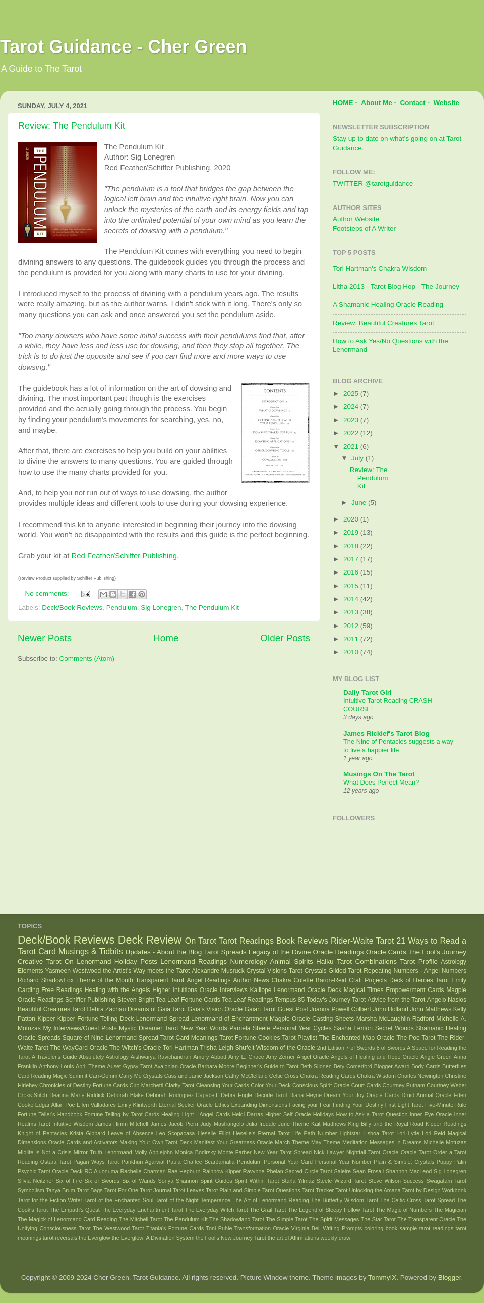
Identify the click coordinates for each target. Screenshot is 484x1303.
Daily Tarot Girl (367, 692)
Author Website (356, 219)
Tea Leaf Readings (247, 999)
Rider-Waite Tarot (362, 940)
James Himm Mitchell (121, 1124)
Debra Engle (236, 1095)
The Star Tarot (378, 1219)
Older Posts (285, 638)
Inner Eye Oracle (431, 1114)
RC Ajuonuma (101, 1171)
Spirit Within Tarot (256, 1181)
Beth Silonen (316, 1066)
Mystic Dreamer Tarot (148, 1028)
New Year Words (203, 1028)
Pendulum (121, 607)
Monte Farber (234, 1152)
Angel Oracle (313, 1057)
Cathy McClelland (246, 1076)
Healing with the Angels (117, 990)
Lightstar (350, 1133)
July (358, 458)
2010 (351, 652)
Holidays (323, 1114)
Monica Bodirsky (195, 1152)
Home (165, 638)
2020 (351, 519)
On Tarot (200, 940)
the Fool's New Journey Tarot (231, 1238)
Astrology (453, 961)
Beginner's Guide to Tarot (267, 1066)
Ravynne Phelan (263, 1171)
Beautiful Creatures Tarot (51, 1009)
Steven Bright (135, 999)
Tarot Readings (246, 940)
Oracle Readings (338, 952)
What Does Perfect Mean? (381, 782)
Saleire (342, 1171)
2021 (351, 446)
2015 (351, 586)
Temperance (215, 1200)
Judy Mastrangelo (222, 1124)
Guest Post (293, 1009)
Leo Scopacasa (175, 1133)
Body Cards (425, 1066)
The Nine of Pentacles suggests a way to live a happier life (398, 746)
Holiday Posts (135, 961)
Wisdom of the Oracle (285, 1047)
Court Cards (366, 1085)
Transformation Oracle (261, 1228)
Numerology (248, 961)
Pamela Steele (249, 1028)
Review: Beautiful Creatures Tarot (383, 323)
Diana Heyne (305, 1095)
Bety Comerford (353, 1066)
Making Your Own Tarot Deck (155, 1142)
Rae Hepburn (183, 1171)
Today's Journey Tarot (336, 999)
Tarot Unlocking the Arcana (368, 1190)
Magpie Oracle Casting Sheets (312, 1018)
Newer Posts (45, 638)
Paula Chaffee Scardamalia (200, 1162)
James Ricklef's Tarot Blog (386, 733)
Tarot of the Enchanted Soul (118, 1200)
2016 (351, 572)
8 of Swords (391, 1048)
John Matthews (431, 1009)
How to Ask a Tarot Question (371, 1114)
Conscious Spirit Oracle (321, 1085)
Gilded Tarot (345, 970)
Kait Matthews (328, 1124)
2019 (351, 532)
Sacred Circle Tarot (308, 1171)
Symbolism (31, 1190)
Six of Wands (139, 1181)
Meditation (355, 1142)
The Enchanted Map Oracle (357, 1037)
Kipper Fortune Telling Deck (95, 1018)
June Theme (293, 1124)
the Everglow (94, 1238)
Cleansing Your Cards (222, 1085)
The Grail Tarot (268, 1210)
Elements (30, 970)
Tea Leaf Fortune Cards (188, 999)
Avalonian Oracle (175, 1066)
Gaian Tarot (260, 1009)
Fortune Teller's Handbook (50, 1114)
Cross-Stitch (32, 1095)
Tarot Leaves (188, 1190)
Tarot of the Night (176, 1200)
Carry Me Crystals (141, 1076)
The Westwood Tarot (118, 1228)
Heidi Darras (247, 1114)
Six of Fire (69, 1181)
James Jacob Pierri (174, 1124)
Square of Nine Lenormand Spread (110, 1037)
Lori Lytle (407, 1133)
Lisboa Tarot (378, 1133)
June (359, 502)
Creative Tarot (39, 961)
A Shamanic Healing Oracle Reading (388, 304)
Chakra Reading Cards (327, 1076)
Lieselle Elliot (214, 1133)
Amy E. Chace (246, 1057)
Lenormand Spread (162, 1018)
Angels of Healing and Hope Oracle (374, 1057)
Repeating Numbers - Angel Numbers (415, 970)
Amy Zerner (280, 1057)
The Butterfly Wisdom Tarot (344, 1200)
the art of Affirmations (293, 1238)
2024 (351, 406)
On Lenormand (88, 961)
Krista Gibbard (87, 1133)
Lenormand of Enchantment (229, 1018)
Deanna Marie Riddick (76, 1095)
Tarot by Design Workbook (434, 1190)
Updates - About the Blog (163, 952)
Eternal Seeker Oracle (186, 1105)
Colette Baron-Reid (319, 980)
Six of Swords (102, 1181)
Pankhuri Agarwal (143, 1162)
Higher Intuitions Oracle (184, 990)
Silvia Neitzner (35, 1181)
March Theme (292, 1142)
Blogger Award (392, 1066)
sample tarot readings (427, 1228)
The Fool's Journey (437, 952)
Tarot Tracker (318, 1190)
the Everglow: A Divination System (153, 1238)
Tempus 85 (290, 999)
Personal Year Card (288, 1162)
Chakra (281, 980)
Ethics (222, 1105)
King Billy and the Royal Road (385, 1124)
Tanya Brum (60, 1190)
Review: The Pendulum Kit (71, 126)
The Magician (450, 1210)
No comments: (48, 593)
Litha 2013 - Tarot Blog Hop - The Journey (396, 286)
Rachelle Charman (143, 1171)
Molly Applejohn (153, 1152)
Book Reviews (302, 940)
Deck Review (150, 939)
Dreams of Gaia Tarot (157, 1009)
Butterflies (454, 1066)
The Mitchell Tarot (140, 1219)
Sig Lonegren (161, 607)
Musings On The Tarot (379, 774)
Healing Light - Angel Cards (195, 1114)
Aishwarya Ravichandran (161, 1057)
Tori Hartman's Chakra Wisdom (380, 268)
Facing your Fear (310, 1105)
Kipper (46, 1018)
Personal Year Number (343, 1162)
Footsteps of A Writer (364, 228)
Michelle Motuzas (445, 1142)
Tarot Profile (419, 961)
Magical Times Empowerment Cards (394, 990)
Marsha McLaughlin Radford (395, 1018)
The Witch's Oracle (135, 1047)
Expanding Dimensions (259, 1105)
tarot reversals (60, 1238)
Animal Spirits (291, 961)
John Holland (390, 1009)
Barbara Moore (216, 1066)
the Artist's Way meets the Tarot (146, 970)
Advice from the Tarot (397, 999)
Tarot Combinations (367, 961)
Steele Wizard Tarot (341, 1181)
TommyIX (382, 1277)
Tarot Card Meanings (189, 1037)
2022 (351, 433)
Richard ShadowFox (46, 980)
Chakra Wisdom (376, 1076)
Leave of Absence (130, 1133)
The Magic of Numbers (404, 1210)
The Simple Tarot (286, 1219)
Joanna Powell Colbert (340, 1009)
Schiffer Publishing (90, 999)
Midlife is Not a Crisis (44, 1152)
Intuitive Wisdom (72, 1124)
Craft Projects (368, 980)
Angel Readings (208, 980)
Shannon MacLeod (409, 1171)
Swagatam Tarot (446, 1181)
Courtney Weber (446, 1085)
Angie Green (436, 1057)
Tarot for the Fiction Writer (50, 1200)
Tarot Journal (155, 1190)
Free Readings (61, 990)
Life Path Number (314, 1133)
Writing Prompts (342, 1228)
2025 (351, 393)
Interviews (234, 990)
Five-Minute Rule (445, 1105)
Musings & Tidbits (90, 951)
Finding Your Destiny (358, 1105)
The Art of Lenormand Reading (270, 1200)
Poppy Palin (451, 1162)
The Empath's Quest (75, 1210)
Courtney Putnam (404, 1085)
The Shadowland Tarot (236, 1219)
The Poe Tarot (415, 1037)
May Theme (325, 1142)
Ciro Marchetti (147, 1085)
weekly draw (335, 1238)
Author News (251, 980)
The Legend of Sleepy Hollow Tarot (331, 1210)
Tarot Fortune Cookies (249, 1037)
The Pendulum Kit (212, 607)
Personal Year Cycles (302, 1028)
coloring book (381, 1228)
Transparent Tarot (160, 980)
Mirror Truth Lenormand (103, 1152)
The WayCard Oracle (78, 1047)
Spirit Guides (216, 1181)
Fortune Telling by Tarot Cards (121, 1114)
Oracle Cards (386, 952)
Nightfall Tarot (363, 1152)
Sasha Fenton (353, 1028)
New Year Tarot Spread (283, 1152)
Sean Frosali (368, 1171)
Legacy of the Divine (280, 952)
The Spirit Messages (334, 1219)
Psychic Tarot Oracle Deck (50, 1171)
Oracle (390, 1152)
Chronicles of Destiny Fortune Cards (83, 1085)
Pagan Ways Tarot (96, 1162)
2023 (351, 420)
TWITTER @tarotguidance (373, 183)
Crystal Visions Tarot (274, 970)
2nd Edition (330, 1048)
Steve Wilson (384, 1181)
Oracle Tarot (416, 1152)
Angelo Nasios (446, 999)
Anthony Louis (56, 1066)
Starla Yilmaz (297, 1181)
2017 (351, 559)
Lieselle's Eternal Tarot (261, 1133)
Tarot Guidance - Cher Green (123, 46)
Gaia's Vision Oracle (215, 1009)
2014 (351, 599)
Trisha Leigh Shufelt (227, 1047)
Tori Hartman (180, 1047)
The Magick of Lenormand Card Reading (67, 1219)
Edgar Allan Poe (55, 1105)
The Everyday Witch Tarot (216, 1210)
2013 (351, 612)
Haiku (325, 961)
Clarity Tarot (180, 1085)
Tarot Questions (281, 1190)
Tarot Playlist (299, 1037)
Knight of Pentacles (42, 1133)
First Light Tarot (404, 1105)
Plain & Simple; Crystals (404, 1162)
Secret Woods (394, 1028)
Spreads (49, 1037)
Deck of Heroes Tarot (419, 980)
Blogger (449, 1277)
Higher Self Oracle (288, 1114)
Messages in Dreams (396, 1142)
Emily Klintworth (137, 1105)
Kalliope (260, 990)
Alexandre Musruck (218, 970)
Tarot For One (121, 1190)
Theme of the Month (104, 980)
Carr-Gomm (103, 1076)
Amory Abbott (209, 1057)
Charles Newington (420, 1076)
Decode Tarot (270, 1095)
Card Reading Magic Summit (52, 1076)
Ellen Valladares (96, 1105)
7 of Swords (360, 1048)
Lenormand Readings (193, 961)
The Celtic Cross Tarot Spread (417, 1200)
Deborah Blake (125, 1095)
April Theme (90, 1066)
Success (413, 1181)
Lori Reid (433, 1133)
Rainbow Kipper (221, 1171)
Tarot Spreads (225, 952)
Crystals (316, 970)
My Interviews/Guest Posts (79, 1028)
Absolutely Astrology (104, 1057)
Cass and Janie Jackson (193, 1076)
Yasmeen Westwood (73, 970)
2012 (351, 626)
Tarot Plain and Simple (233, 1190)
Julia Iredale (261, 1124)
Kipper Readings (446, 1124)
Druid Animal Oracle (426, 1095)
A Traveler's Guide (54, 1057)
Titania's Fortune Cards (175, 1228)
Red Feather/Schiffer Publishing (124, 556)
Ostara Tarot (55, 1162)
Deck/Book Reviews (72, 607)
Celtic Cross (283, 1076)
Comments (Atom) (87, 658)
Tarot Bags (90, 1190)
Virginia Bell (306, 1228)
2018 (351, 546)
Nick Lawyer (329, 1152)
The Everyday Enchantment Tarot (142, 1210)
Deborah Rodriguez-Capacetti (182, 1095)
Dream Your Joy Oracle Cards (361, 1095)
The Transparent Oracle (426, 1219)
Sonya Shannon (178, 1181)
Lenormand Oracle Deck (307, 990)
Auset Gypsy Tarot (129, 1066)
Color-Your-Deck (270, 1085)
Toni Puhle (219, 1228)
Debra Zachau (106, 1009)
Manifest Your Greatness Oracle (233, 1142)
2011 (351, 639)
